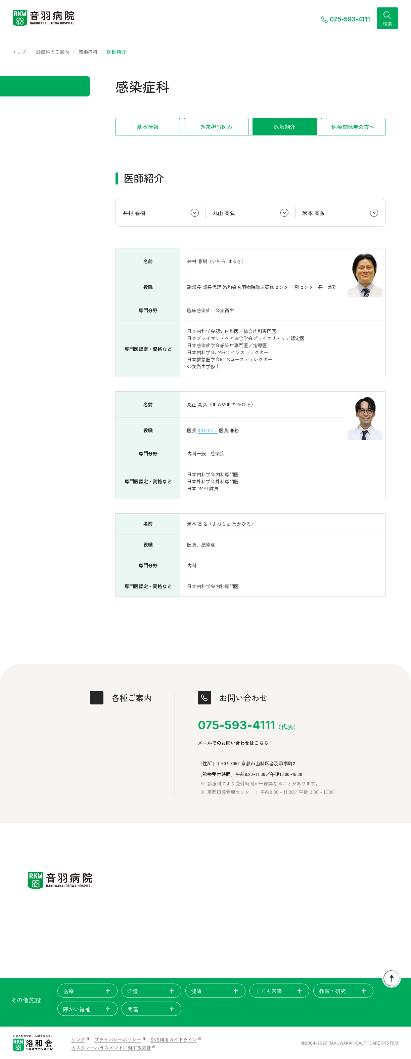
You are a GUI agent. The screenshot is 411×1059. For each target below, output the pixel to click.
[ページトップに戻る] (391, 978)
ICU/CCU (208, 430)
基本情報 (147, 127)
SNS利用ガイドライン (173, 1039)
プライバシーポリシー (117, 1039)
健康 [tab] (215, 991)
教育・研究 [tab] (343, 991)
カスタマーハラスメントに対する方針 (111, 1047)
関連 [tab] (151, 1009)
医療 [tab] (87, 991)
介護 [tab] (151, 991)
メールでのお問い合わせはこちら (233, 742)
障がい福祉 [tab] (87, 1009)
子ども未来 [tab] (279, 991)
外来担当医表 (216, 127)
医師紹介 (284, 127)
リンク (78, 1039)
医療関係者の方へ (353, 127)
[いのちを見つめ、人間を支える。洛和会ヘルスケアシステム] (33, 1043)
